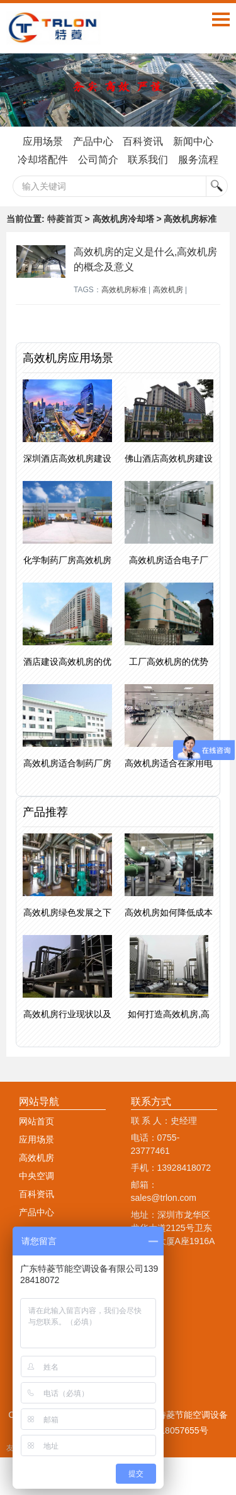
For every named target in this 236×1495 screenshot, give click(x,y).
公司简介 (98, 159)
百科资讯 (143, 141)
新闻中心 (193, 141)
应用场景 (43, 141)
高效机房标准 (124, 289)
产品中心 (93, 141)
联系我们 (148, 159)
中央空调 (36, 1176)
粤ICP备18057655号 (168, 1430)
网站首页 (36, 1121)
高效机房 (168, 289)
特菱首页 (64, 219)
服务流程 (198, 159)
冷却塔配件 (43, 159)
